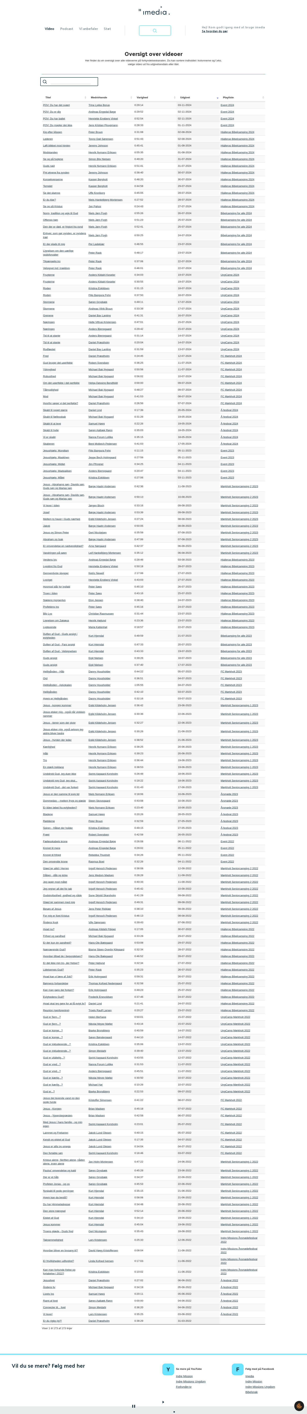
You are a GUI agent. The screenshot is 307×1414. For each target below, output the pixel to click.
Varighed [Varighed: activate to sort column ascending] (166, 97)
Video (49, 29)
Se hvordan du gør (215, 31)
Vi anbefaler (88, 29)
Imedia (250, 1345)
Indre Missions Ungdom (191, 1351)
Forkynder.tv (183, 1356)
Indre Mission (184, 1345)
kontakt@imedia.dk (163, 1406)
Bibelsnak (252, 1361)
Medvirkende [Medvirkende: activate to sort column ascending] (120, 97)
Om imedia (129, 1388)
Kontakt (181, 1388)
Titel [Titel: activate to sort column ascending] (48, 97)
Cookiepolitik (141, 1406)
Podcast (66, 29)
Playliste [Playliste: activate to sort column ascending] (201, 97)
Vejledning (156, 1388)
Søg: (65, 81)
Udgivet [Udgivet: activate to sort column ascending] (184, 97)
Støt (107, 29)
